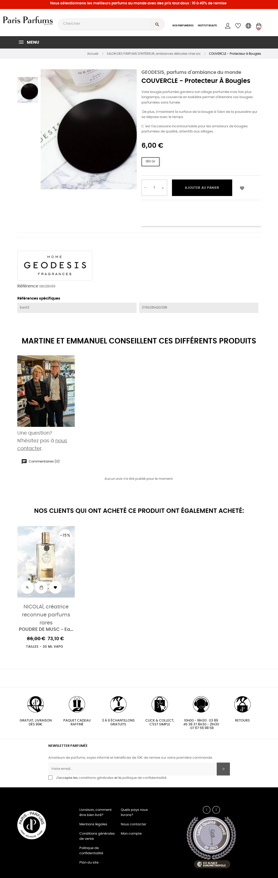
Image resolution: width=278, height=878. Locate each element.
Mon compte (131, 833)
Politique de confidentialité (91, 850)
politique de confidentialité (144, 778)
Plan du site (89, 862)
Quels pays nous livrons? (134, 812)
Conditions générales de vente (97, 836)
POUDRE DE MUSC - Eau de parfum (46, 629)
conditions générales (96, 778)
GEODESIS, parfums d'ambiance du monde (191, 72)
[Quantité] (154, 187)
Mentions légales (93, 824)
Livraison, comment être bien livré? (95, 812)
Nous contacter (133, 824)
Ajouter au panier (202, 187)
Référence (27, 286)
